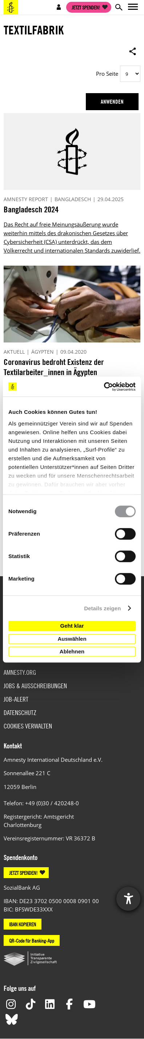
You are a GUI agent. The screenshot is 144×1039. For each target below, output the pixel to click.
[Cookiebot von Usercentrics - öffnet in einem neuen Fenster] (104, 386)
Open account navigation (59, 7)
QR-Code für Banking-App (31, 940)
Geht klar (72, 626)
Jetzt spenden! (86, 7)
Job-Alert (16, 699)
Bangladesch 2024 (31, 209)
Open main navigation (133, 7)
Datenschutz (20, 712)
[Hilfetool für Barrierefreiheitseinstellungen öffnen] (128, 899)
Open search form (118, 7)
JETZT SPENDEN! (23, 872)
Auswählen (71, 639)
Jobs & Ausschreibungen (35, 686)
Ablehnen (72, 651)
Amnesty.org (20, 672)
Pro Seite (107, 73)
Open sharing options (132, 51)
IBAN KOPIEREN (22, 924)
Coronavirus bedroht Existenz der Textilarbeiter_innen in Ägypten (54, 367)
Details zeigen (102, 608)
